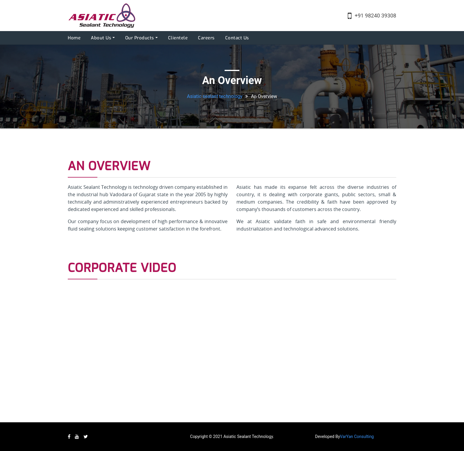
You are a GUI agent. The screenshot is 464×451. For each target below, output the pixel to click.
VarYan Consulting (357, 436)
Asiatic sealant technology (214, 96)
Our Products (139, 38)
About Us (101, 38)
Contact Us (237, 38)
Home (74, 38)
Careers (206, 38)
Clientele (178, 38)
